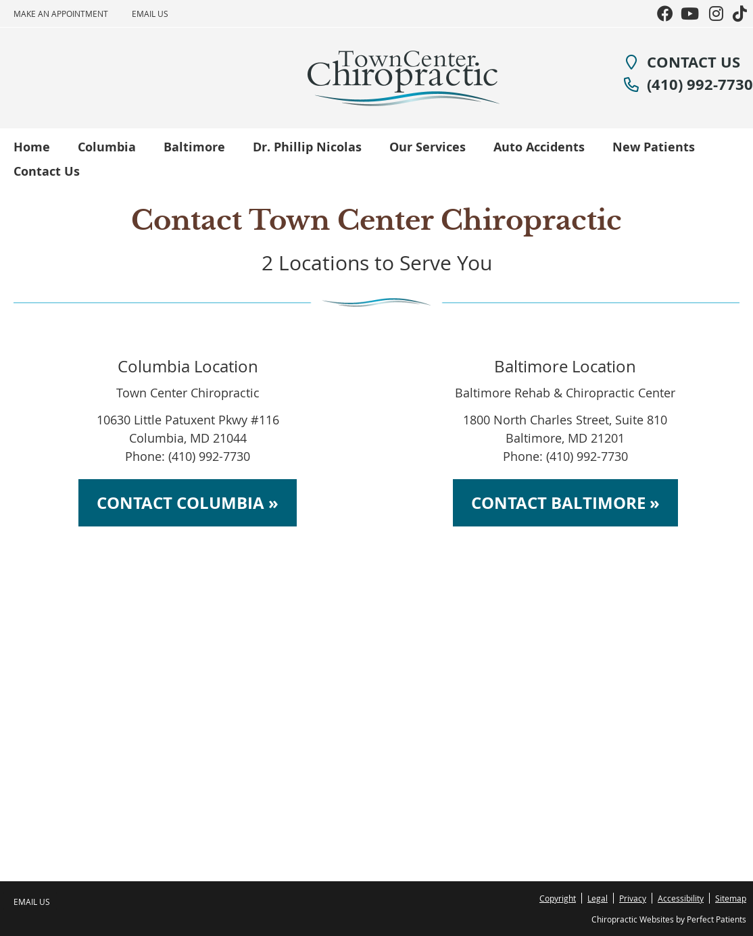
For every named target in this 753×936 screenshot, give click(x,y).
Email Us (150, 13)
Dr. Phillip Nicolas (307, 147)
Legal (597, 898)
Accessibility (681, 898)
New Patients (653, 147)
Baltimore (194, 147)
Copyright (557, 898)
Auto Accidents (539, 147)
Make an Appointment (61, 13)
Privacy (632, 898)
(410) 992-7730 (688, 84)
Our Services (427, 147)
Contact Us (47, 171)
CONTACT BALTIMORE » (565, 502)
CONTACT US (681, 61)
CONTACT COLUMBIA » (187, 502)
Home (32, 147)
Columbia (107, 147)
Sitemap (730, 898)
